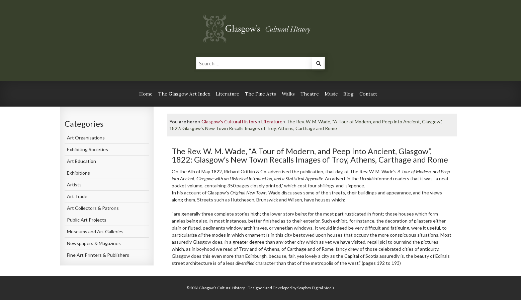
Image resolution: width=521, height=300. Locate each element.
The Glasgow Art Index (184, 94)
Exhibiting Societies (87, 149)
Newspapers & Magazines (94, 243)
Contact (368, 94)
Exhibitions (78, 173)
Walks (288, 94)
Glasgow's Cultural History (229, 121)
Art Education (81, 161)
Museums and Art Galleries (95, 231)
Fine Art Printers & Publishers (98, 255)
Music (331, 94)
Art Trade (77, 196)
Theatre (309, 94)
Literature (227, 94)
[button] (318, 64)
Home (146, 94)
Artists (74, 184)
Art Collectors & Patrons (93, 208)
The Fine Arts (260, 94)
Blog (348, 94)
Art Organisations (86, 137)
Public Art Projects (86, 220)
